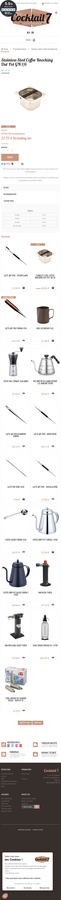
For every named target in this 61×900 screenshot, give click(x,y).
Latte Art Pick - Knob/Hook (45, 434)
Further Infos (9, 201)
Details (6, 187)
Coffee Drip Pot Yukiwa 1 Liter (45, 540)
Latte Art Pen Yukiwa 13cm (16, 328)
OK (37, 807)
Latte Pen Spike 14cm (15, 487)
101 (44, 658)
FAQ (2, 779)
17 (45, 499)
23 (38, 288)
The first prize (6, 808)
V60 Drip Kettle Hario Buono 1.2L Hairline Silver (45, 382)
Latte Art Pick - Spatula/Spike (45, 487)
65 (16, 605)
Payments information (9, 781)
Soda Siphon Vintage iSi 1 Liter (45, 646)
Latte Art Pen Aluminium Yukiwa (16, 435)
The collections (6, 798)
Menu (30, 40)
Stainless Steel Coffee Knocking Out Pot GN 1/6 (27, 62)
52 (45, 552)
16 (16, 552)
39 (16, 658)
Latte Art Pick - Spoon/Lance (16, 276)
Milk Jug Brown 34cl (45, 328)
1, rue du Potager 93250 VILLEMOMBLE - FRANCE (51, 777)
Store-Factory (38, 830)
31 (16, 393)
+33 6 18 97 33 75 (53, 783)
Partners (25, 779)
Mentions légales (24, 830)
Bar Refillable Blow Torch (16, 646)
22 (16, 288)
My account (25, 774)
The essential (6, 806)
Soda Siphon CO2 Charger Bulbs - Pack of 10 (16, 699)
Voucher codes (6, 811)
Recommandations (10, 194)
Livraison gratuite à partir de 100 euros (21, 3)
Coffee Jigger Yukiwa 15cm (15, 540)
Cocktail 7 (51, 770)
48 (45, 393)
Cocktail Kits (5, 801)
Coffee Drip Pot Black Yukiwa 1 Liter (16, 594)
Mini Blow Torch (45, 593)
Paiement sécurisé (51, 3)
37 (45, 605)
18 (45, 288)
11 (45, 341)
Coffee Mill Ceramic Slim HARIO (15, 381)
